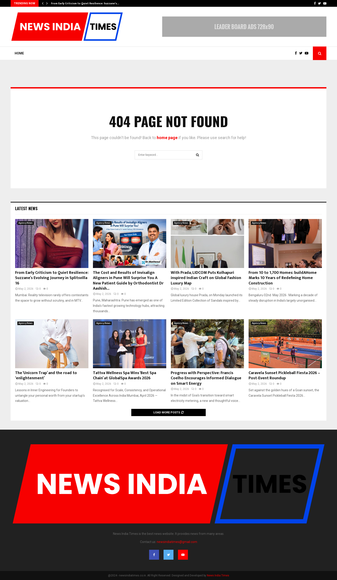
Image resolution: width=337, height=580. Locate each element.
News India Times (218, 575)
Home (19, 53)
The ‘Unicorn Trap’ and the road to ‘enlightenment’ (46, 376)
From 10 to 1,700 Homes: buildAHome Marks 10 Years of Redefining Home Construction (283, 278)
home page (167, 137)
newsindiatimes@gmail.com (177, 542)
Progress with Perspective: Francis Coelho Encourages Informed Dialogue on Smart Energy (206, 378)
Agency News (25, 223)
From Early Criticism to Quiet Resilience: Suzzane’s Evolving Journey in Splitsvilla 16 (51, 278)
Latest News (26, 208)
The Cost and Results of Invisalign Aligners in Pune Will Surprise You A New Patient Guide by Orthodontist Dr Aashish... (128, 280)
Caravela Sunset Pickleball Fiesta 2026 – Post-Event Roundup (284, 376)
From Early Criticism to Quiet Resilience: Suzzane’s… (85, 3)
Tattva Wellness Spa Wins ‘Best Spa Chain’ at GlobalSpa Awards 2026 (124, 376)
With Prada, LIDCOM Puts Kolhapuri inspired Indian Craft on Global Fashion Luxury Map (206, 278)
